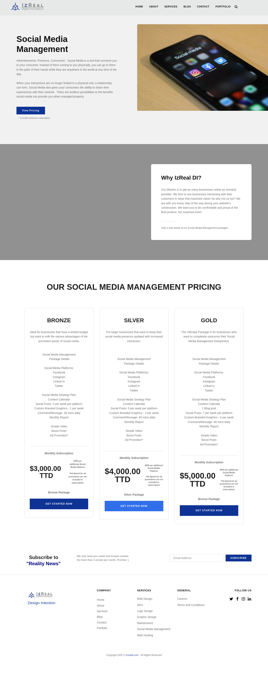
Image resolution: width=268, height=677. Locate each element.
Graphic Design (147, 617)
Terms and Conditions (190, 605)
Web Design (144, 598)
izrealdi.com (132, 655)
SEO (140, 605)
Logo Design (145, 611)
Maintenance (145, 623)
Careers (182, 598)
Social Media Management (153, 629)
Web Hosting (145, 635)
